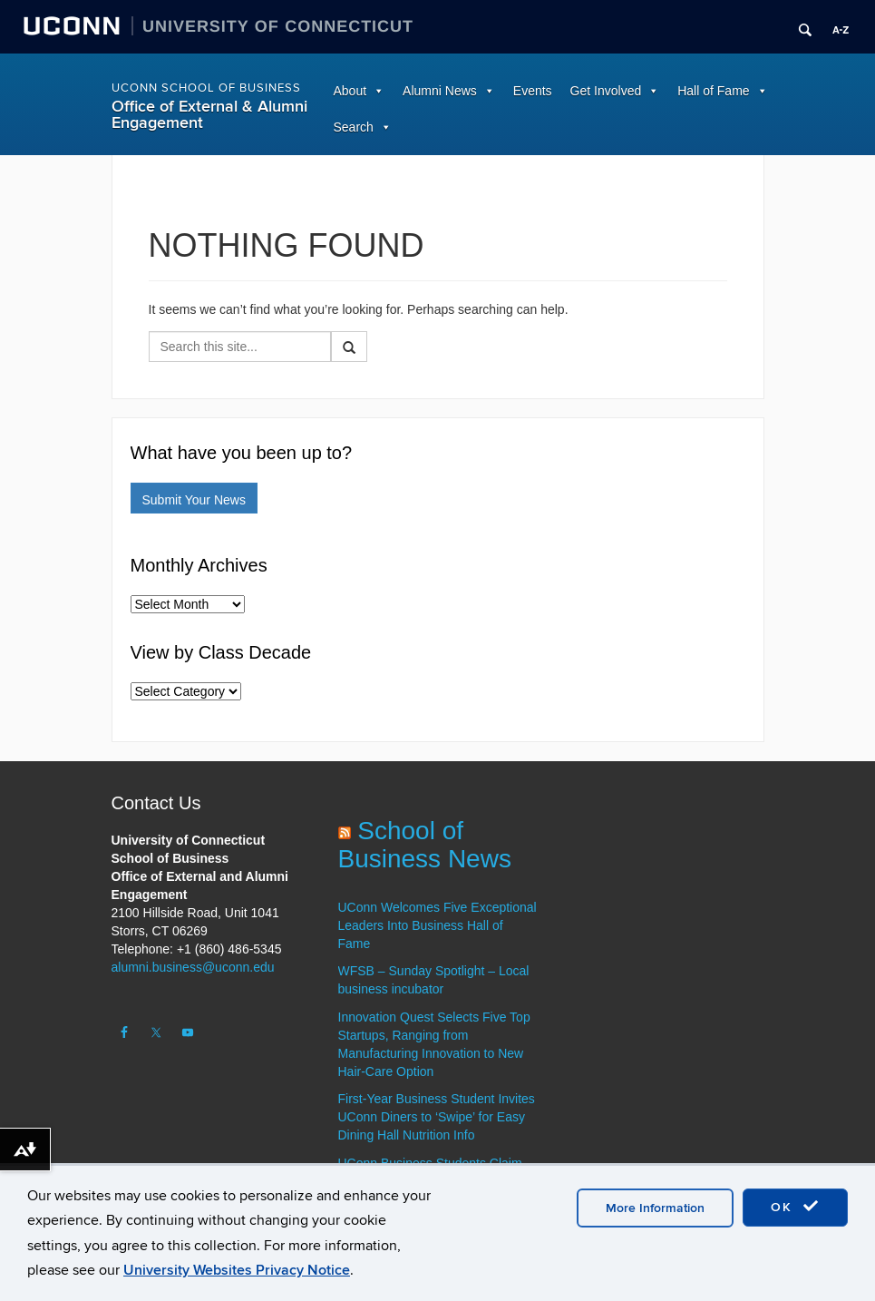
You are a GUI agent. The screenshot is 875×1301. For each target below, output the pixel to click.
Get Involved (606, 90)
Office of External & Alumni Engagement (209, 114)
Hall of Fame (713, 90)
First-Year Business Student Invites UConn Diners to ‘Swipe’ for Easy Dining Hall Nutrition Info (436, 1116)
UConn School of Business (206, 88)
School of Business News (424, 845)
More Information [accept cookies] (655, 1208)
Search (354, 127)
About (350, 90)
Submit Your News (194, 500)
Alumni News (440, 90)
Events (532, 90)
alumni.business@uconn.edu (193, 967)
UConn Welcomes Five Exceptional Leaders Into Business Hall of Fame (437, 925)
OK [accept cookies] (795, 1206)
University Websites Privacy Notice (236, 1270)
